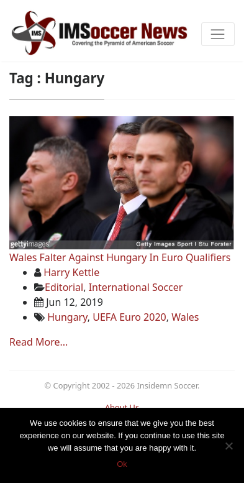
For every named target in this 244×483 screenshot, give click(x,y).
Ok (122, 464)
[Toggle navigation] (218, 34)
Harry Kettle (71, 272)
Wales (185, 317)
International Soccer (136, 287)
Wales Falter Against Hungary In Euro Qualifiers (119, 257)
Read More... (38, 342)
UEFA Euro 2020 (129, 317)
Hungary (67, 317)
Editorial (64, 287)
